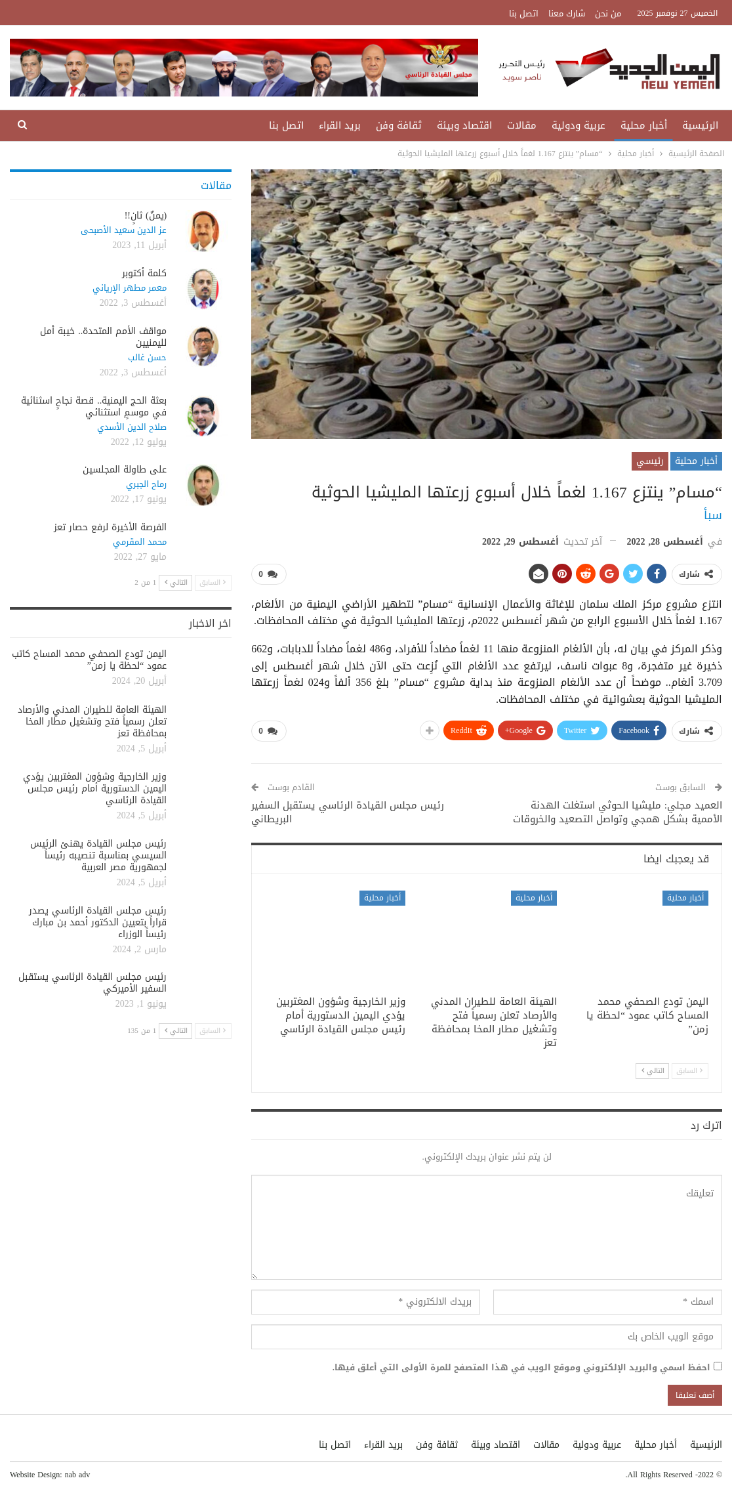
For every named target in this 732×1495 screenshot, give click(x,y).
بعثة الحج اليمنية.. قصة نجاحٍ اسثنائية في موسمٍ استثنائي (94, 406)
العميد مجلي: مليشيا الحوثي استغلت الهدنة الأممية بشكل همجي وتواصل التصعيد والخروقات (617, 811)
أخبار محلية (643, 125)
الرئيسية (700, 125)
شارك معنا (566, 13)
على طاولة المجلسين (125, 469)
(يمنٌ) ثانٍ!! (146, 215)
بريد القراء (340, 125)
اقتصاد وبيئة (464, 125)
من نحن (608, 13)
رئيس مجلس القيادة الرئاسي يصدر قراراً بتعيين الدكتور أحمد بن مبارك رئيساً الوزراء (98, 922)
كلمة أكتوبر (144, 273)
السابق (689, 1071)
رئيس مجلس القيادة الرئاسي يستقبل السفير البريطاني (347, 811)
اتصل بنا (524, 13)
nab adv (78, 1474)
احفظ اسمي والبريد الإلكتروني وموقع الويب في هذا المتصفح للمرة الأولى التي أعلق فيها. (521, 1367)
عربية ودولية (578, 125)
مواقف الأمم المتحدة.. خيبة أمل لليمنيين (103, 337)
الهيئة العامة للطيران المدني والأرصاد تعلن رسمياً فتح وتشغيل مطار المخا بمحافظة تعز (92, 721)
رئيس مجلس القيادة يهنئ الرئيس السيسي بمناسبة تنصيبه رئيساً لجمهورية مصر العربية (98, 855)
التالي (652, 1071)
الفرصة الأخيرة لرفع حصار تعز (110, 527)
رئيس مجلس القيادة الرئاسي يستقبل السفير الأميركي (92, 983)
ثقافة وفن (399, 125)
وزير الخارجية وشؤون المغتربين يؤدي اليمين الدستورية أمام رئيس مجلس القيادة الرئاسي (95, 788)
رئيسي (650, 461)
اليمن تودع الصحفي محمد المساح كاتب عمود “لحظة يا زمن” (89, 660)
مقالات (522, 125)
